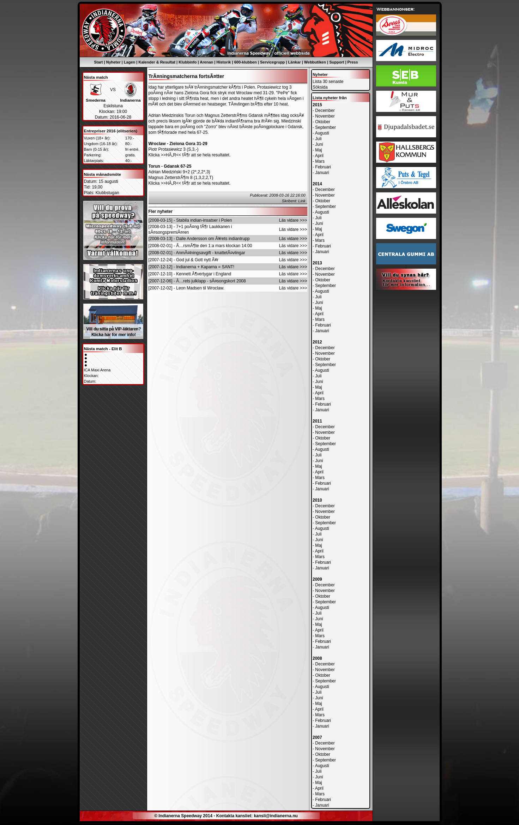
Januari (322, 172)
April (319, 155)
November (324, 116)
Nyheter (113, 62)
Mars (320, 161)
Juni (319, 144)
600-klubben (245, 62)
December (324, 110)
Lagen (129, 62)
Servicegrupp (272, 62)
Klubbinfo (188, 62)
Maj (318, 150)
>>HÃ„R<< (171, 155)
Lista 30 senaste (328, 81)
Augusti (322, 133)
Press (353, 62)
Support (336, 62)
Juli (318, 138)
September (325, 127)
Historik (223, 62)
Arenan (206, 62)
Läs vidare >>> (293, 220)
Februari (323, 167)
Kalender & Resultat (157, 62)
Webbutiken (315, 62)
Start (98, 62)
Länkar (294, 62)
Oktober (322, 121)
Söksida (320, 87)
